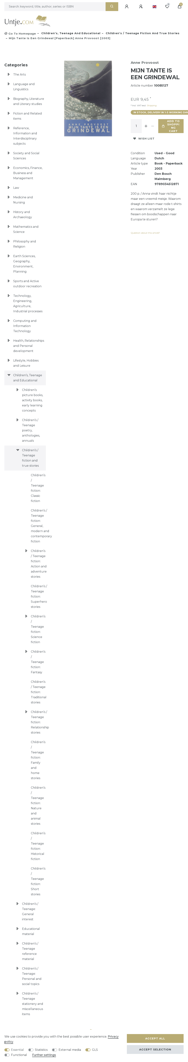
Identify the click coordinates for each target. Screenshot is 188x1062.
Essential (17, 1050)
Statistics (41, 1050)
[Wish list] (167, 6)
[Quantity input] (136, 126)
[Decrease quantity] (152, 126)
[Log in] (127, 6)
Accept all (155, 1038)
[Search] (112, 6)
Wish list (144, 138)
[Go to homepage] (20, 33)
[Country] (154, 6)
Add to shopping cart (171, 126)
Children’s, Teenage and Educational (70, 33)
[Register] (141, 6)
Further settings (44, 1055)
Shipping (151, 105)
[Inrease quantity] (146, 126)
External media (70, 1050)
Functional (19, 1055)
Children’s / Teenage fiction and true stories (142, 33)
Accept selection (155, 1049)
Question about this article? (145, 232)
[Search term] (55, 6)
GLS (95, 1050)
